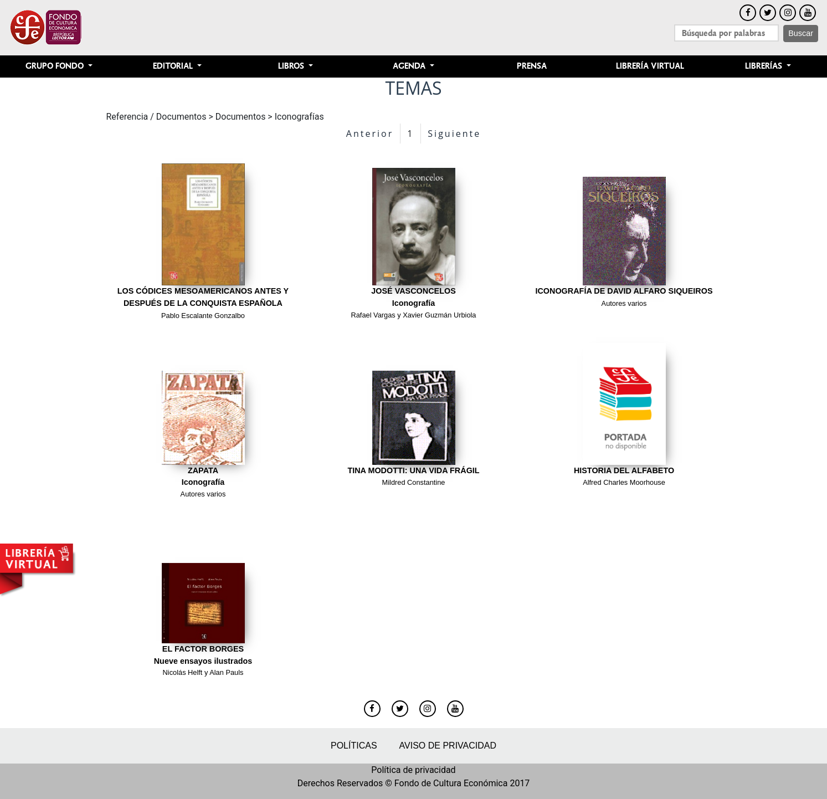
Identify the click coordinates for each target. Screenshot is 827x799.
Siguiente (454, 133)
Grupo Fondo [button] (55, 66)
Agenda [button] (410, 66)
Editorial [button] (174, 66)
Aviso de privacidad (447, 745)
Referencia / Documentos (156, 116)
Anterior (369, 133)
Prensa (532, 66)
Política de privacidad (413, 770)
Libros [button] (292, 66)
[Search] (726, 33)
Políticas (354, 745)
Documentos (240, 116)
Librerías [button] (764, 66)
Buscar (800, 33)
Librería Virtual (650, 66)
